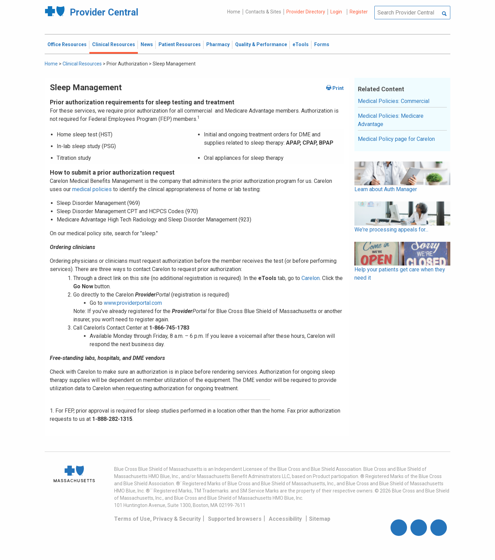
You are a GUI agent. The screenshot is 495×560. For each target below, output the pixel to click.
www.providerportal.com (133, 303)
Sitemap (319, 519)
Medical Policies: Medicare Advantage (391, 120)
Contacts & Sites (263, 11)
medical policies (91, 189)
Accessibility (285, 519)
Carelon (310, 278)
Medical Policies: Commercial (393, 101)
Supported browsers (235, 519)
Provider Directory (305, 11)
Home (233, 11)
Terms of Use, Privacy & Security (157, 519)
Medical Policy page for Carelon (396, 139)
